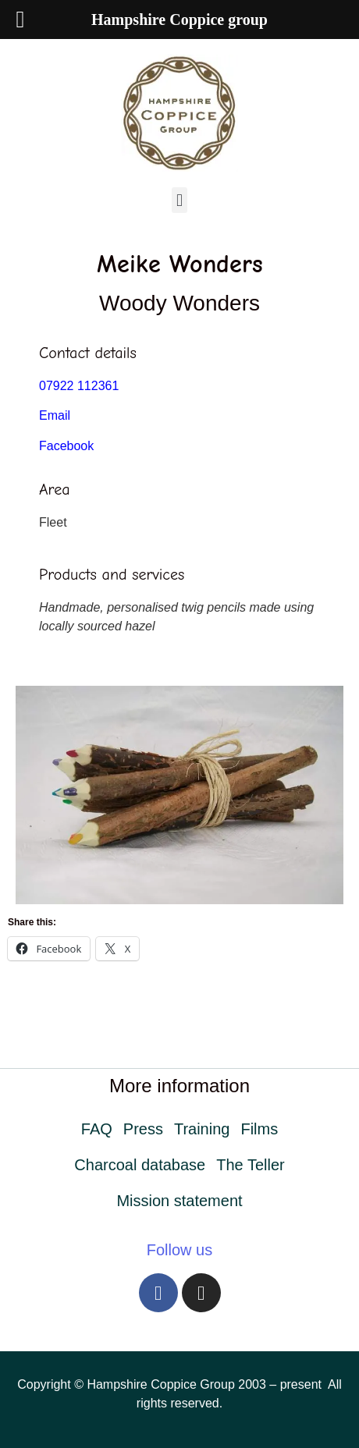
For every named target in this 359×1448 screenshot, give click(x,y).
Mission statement (179, 1200)
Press (143, 1128)
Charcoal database (139, 1164)
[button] (179, 200)
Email (54, 415)
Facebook (66, 445)
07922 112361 (79, 385)
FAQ (96, 1128)
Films (259, 1128)
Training (202, 1128)
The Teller (250, 1164)
